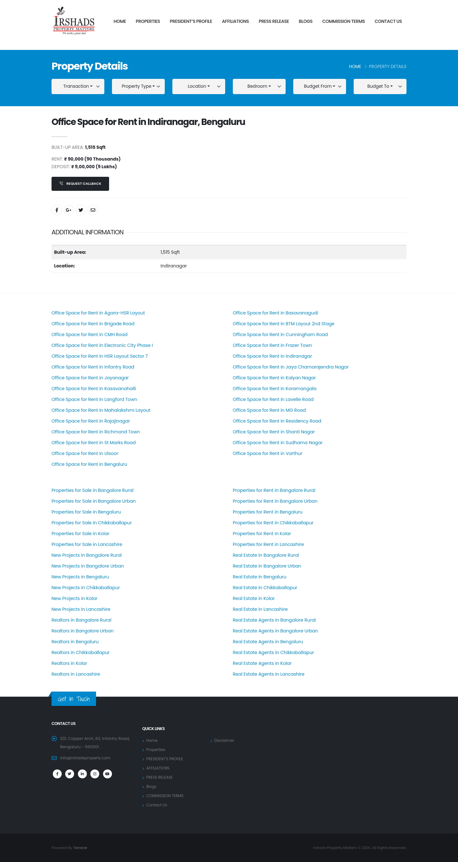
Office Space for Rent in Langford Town (94, 399)
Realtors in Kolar (69, 663)
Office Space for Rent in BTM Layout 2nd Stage (284, 324)
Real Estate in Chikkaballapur (265, 587)
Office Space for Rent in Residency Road (277, 421)
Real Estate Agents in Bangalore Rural (274, 620)
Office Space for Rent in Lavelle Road (273, 399)
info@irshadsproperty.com (86, 758)
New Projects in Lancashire (81, 609)
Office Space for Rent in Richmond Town (96, 432)
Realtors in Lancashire (76, 674)
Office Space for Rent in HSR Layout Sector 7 (100, 356)
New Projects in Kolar (74, 598)
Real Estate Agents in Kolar (262, 663)
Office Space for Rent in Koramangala (274, 388)
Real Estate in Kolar (254, 598)
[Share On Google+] (69, 210)
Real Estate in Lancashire (260, 609)
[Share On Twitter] (81, 210)
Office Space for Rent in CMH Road (90, 334)
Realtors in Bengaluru (75, 641)
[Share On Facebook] (57, 210)
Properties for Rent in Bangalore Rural (274, 490)
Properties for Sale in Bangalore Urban (94, 501)
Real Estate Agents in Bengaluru (268, 641)
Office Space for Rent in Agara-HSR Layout (98, 313)
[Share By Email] (92, 210)
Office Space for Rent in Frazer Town (272, 345)
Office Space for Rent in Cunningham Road (280, 334)
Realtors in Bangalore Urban (83, 631)
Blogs (305, 21)
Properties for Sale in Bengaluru (86, 512)
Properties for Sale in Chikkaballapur (92, 523)
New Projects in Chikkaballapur (86, 587)
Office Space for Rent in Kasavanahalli (94, 388)
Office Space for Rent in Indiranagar (272, 356)
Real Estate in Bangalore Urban (267, 566)
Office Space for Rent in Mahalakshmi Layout (101, 410)
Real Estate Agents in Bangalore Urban (275, 631)
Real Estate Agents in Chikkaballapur (273, 652)
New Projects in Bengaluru (80, 577)
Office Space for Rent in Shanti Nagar (274, 432)
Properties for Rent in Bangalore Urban (275, 501)
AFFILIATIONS (235, 21)
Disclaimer (224, 740)
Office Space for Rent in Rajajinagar (91, 421)
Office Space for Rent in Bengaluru (89, 464)
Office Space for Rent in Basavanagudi (275, 313)
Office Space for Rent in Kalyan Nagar (274, 378)
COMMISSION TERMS (343, 21)
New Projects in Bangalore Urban (88, 566)
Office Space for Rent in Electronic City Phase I (102, 345)
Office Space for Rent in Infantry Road (93, 367)
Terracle (80, 847)
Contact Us (388, 21)
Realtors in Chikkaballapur (81, 652)
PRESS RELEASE (274, 21)
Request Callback (80, 183)
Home (120, 21)
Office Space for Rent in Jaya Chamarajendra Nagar (291, 367)
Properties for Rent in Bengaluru (267, 512)
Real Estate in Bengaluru (259, 577)
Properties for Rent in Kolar (262, 533)
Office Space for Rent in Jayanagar (90, 378)
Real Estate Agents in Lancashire (268, 674)
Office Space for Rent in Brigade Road (93, 324)
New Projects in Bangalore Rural (87, 555)
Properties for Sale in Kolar (80, 533)
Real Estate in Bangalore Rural (266, 555)
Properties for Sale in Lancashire (87, 544)
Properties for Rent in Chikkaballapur (273, 523)
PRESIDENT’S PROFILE (191, 21)
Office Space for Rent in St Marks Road (94, 442)
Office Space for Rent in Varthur (267, 453)
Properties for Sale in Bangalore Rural (93, 490)
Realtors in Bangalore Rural (81, 620)
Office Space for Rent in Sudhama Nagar (278, 442)
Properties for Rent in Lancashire (268, 544)
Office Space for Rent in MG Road (269, 410)
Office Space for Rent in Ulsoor (85, 453)
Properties (148, 21)
